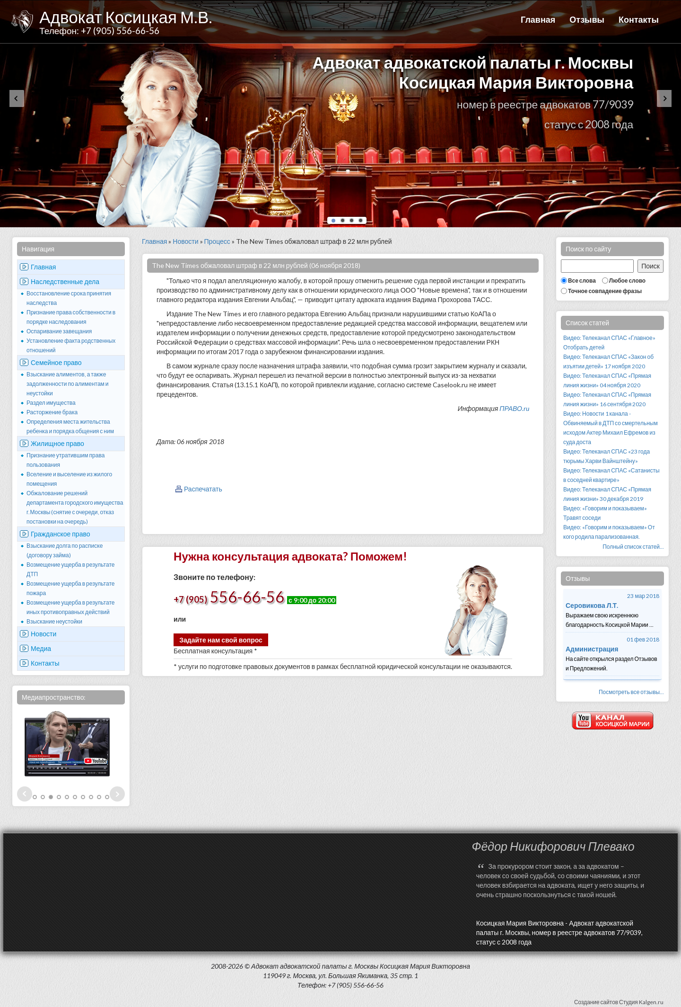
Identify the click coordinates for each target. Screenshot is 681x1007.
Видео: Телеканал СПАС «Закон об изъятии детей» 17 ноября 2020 (608, 361)
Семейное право (56, 362)
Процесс (217, 241)
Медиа (41, 648)
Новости (43, 634)
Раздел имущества (51, 402)
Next (117, 794)
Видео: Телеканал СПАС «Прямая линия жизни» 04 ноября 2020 (607, 380)
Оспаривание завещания (59, 331)
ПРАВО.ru (514, 408)
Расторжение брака (52, 412)
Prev (24, 794)
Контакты (639, 19)
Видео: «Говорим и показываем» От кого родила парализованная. (609, 532)
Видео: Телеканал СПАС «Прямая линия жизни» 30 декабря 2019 (607, 494)
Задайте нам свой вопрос (220, 640)
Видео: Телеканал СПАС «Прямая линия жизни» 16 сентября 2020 (607, 399)
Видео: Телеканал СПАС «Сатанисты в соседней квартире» (611, 475)
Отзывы (586, 19)
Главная (538, 19)
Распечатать (203, 489)
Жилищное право (57, 443)
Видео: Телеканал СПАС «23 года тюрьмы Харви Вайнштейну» (606, 456)
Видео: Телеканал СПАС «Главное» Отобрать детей (609, 342)
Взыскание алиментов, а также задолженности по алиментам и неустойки (67, 384)
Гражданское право (60, 534)
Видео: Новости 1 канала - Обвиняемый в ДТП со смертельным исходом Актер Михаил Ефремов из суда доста (610, 428)
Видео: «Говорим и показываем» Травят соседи (605, 513)
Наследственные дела (65, 281)
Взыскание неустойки (54, 621)
